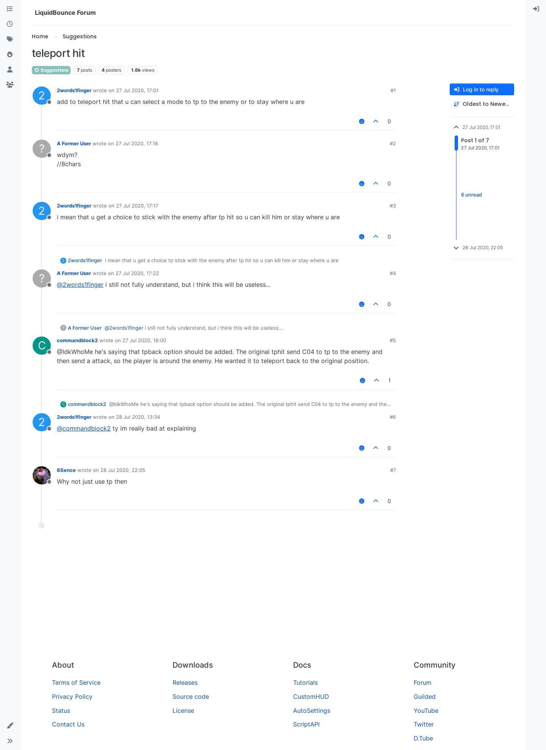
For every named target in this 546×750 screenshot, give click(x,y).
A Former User (74, 143)
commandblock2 (77, 340)
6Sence (66, 470)
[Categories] (10, 9)
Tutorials (305, 682)
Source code (191, 696)
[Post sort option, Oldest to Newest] (482, 104)
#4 (393, 273)
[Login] (536, 9)
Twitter (424, 724)
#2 (393, 143)
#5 (393, 340)
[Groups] (10, 85)
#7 (393, 470)
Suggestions (51, 70)
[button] (10, 726)
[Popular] (10, 55)
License (183, 710)
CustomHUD (311, 696)
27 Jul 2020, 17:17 (137, 206)
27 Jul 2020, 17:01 (137, 90)
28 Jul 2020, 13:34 (138, 417)
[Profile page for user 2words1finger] (42, 95)
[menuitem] (536, 9)
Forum (422, 682)
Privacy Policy (72, 696)
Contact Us (68, 724)
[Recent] (10, 24)
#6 (393, 417)
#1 (393, 90)
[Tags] (10, 39)
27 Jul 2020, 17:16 (137, 143)
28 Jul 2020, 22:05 (122, 470)
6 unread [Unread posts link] (471, 195)
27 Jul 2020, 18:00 (144, 340)
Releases (185, 682)
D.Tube (423, 738)
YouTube (426, 710)
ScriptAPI (306, 724)
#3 (393, 206)
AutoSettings (311, 710)
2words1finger (74, 90)
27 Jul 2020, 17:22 (137, 273)
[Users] (10, 70)
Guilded (425, 696)
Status (61, 710)
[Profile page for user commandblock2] (42, 345)
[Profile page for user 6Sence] (42, 475)
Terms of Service (76, 682)
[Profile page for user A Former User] (42, 149)
